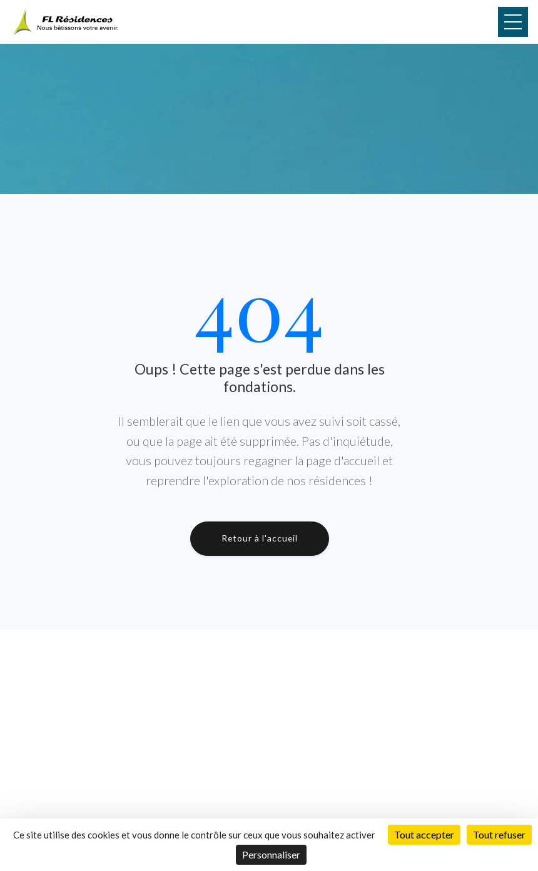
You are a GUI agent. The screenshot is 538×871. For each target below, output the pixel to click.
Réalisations (222, 735)
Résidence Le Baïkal (396, 778)
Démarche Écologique (241, 763)
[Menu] (513, 22)
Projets (213, 720)
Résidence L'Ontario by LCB (412, 750)
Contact (214, 792)
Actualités (218, 777)
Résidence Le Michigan (403, 736)
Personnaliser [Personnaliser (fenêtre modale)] (271, 854)
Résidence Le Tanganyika (407, 764)
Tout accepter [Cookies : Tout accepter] (424, 834)
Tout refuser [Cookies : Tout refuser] (499, 834)
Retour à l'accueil (259, 538)
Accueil (212, 706)
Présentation (224, 749)
